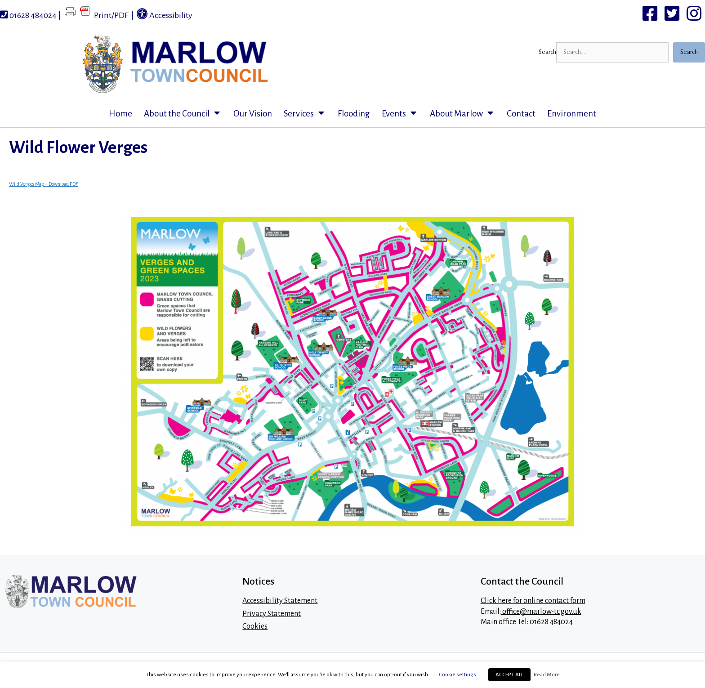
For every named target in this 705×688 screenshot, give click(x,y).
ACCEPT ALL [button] (509, 675)
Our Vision (252, 113)
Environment (571, 113)
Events (403, 113)
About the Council (186, 113)
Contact (521, 113)
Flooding (354, 113)
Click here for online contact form (533, 601)
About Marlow (465, 113)
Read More (547, 674)
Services (308, 113)
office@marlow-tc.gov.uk (541, 612)
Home (120, 113)
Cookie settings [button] (457, 674)
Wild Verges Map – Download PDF (43, 184)
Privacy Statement (271, 614)
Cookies (255, 626)
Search (547, 52)
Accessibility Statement (279, 601)
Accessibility (164, 14)
